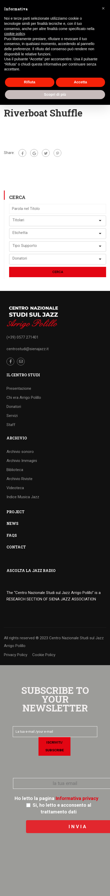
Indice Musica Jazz (23, 497)
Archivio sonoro (20, 451)
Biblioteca (15, 469)
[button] (103, 8)
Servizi (12, 415)
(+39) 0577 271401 (22, 337)
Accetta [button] (80, 82)
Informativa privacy (77, 798)
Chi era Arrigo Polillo (24, 397)
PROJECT (15, 511)
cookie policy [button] (14, 34)
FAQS (12, 535)
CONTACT (16, 547)
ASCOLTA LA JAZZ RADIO (31, 570)
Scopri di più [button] (55, 94)
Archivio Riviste (20, 478)
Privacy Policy (15, 654)
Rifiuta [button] (29, 82)
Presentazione (19, 388)
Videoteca (15, 488)
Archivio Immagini (22, 460)
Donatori (14, 406)
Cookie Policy (43, 654)
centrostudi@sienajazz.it (28, 349)
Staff (11, 424)
